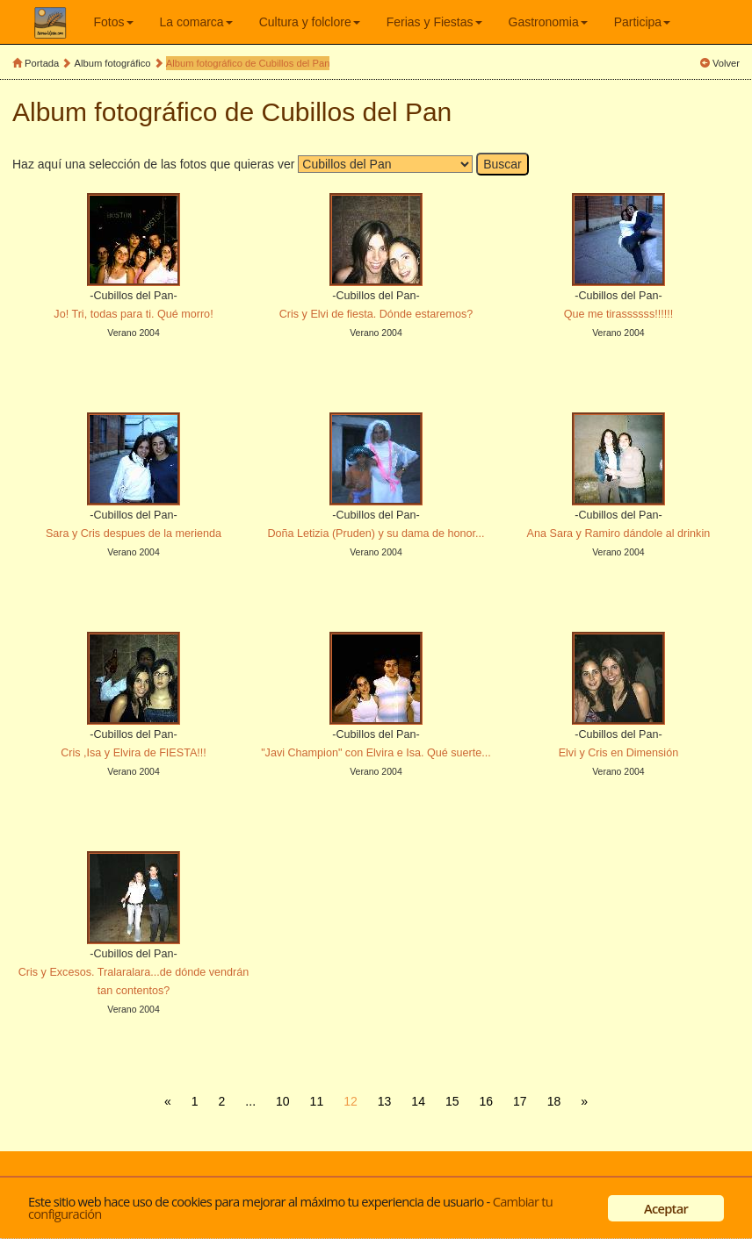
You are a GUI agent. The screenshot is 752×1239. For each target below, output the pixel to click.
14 (418, 1101)
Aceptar (666, 1208)
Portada (42, 63)
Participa (642, 22)
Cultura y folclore (309, 22)
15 (452, 1101)
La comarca (196, 22)
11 (317, 1101)
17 (520, 1101)
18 (554, 1101)
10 (283, 1101)
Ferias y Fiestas (434, 22)
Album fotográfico (113, 63)
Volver (726, 63)
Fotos (114, 22)
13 (385, 1101)
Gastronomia (548, 22)
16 (487, 1101)
